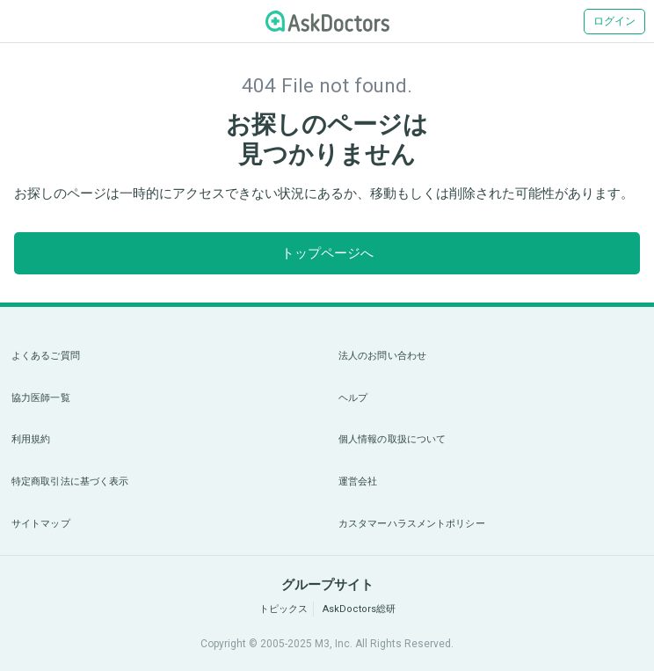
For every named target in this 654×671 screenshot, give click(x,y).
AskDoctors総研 (359, 609)
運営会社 (357, 481)
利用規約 (30, 439)
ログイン (614, 21)
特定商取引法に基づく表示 (69, 481)
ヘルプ (352, 398)
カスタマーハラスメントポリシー (411, 523)
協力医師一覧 (40, 398)
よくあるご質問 (45, 355)
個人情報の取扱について (392, 439)
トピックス (283, 609)
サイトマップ (40, 523)
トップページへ (327, 253)
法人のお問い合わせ (382, 355)
